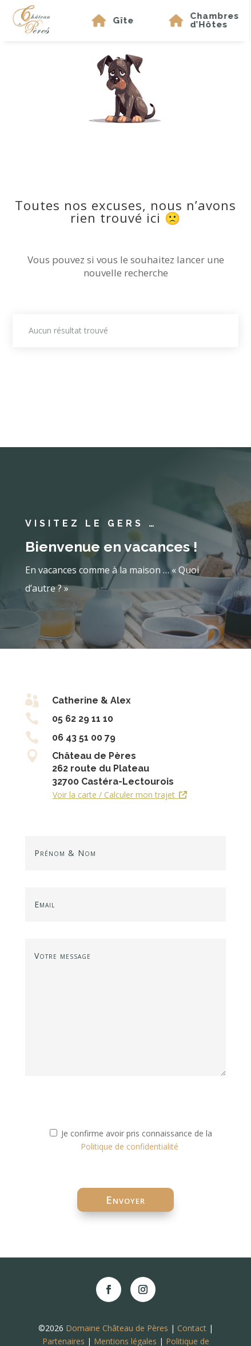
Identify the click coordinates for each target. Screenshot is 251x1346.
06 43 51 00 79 (83, 737)
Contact (191, 1328)
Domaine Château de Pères (117, 1328)
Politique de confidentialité (129, 1146)
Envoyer (125, 1200)
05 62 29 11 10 (82, 718)
